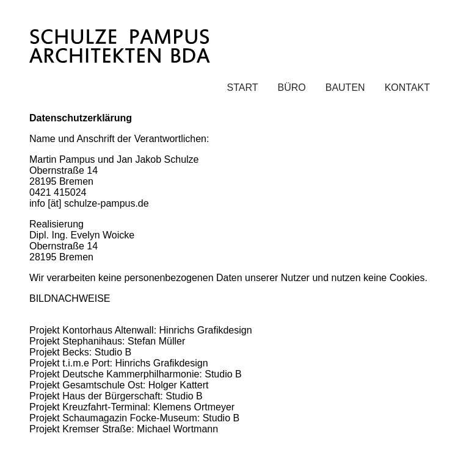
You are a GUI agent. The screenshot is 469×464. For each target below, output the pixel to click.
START (242, 87)
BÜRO (291, 87)
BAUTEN (345, 87)
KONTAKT (407, 87)
